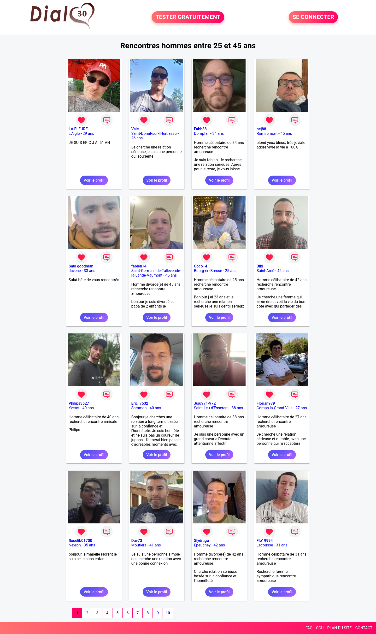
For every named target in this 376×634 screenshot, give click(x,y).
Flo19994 (265, 540)
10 (168, 613)
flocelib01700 (80, 540)
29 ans (88, 133)
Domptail (201, 133)
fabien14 (139, 266)
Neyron (75, 545)
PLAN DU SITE (339, 628)
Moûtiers (139, 545)
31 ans (282, 545)
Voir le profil (94, 180)
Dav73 (136, 540)
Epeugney (202, 545)
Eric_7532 (139, 403)
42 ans (283, 270)
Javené (75, 270)
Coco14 (200, 266)
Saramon (139, 408)
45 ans (286, 133)
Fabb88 (200, 129)
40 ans (88, 408)
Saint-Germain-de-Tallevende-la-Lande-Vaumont (156, 273)
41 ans (155, 545)
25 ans (230, 270)
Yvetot (74, 408)
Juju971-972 (205, 403)
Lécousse (265, 545)
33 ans (89, 270)
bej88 (261, 129)
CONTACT (363, 628)
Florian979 (266, 403)
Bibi (260, 266)
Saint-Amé (265, 270)
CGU (320, 628)
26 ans (137, 138)
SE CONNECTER (313, 17)
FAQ (309, 628)
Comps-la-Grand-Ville (275, 408)
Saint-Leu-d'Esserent (211, 408)
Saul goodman (81, 266)
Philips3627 (79, 403)
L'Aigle (74, 133)
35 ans (89, 545)
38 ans (237, 408)
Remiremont (267, 133)
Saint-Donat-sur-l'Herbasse (154, 133)
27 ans (301, 408)
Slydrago (201, 540)
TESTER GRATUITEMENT (187, 17)
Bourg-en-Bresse (208, 270)
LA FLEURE (78, 129)
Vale (135, 129)
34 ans (218, 133)
